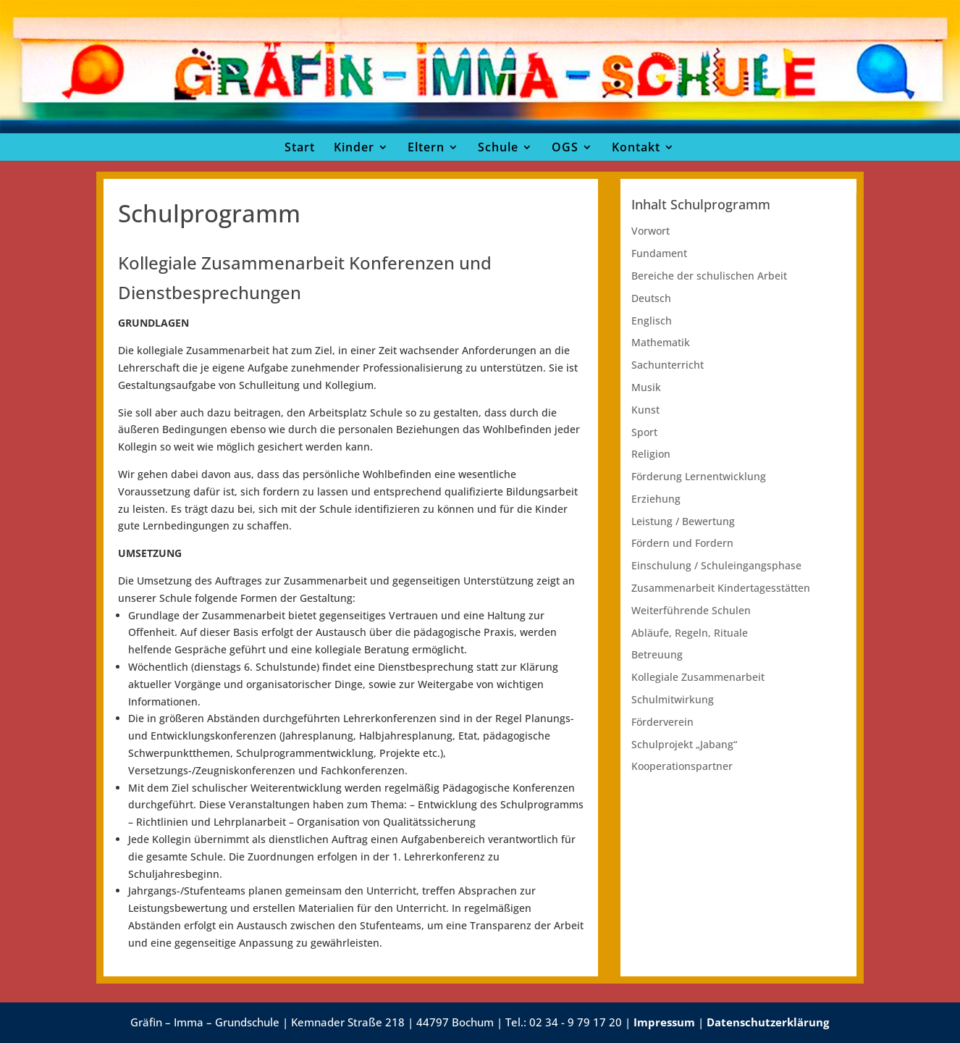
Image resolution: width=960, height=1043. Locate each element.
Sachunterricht (667, 365)
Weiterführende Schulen (691, 610)
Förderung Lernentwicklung (698, 476)
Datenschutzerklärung (768, 1022)
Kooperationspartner (682, 766)
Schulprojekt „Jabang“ (684, 744)
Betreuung (657, 654)
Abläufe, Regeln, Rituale (689, 633)
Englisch (651, 320)
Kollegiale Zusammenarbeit (698, 677)
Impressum (664, 1022)
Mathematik (660, 342)
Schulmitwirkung (672, 699)
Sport (644, 432)
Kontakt (636, 147)
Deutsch (651, 298)
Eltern (426, 147)
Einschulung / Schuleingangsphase (716, 565)
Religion (650, 454)
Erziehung (656, 499)
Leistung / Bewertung (683, 521)
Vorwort (650, 231)
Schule (498, 147)
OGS (565, 147)
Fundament (659, 253)
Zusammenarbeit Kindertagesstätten (720, 588)
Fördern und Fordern (682, 543)
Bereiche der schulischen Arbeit (709, 275)
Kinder (354, 147)
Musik (646, 387)
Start (300, 147)
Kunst (645, 409)
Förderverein (662, 722)
